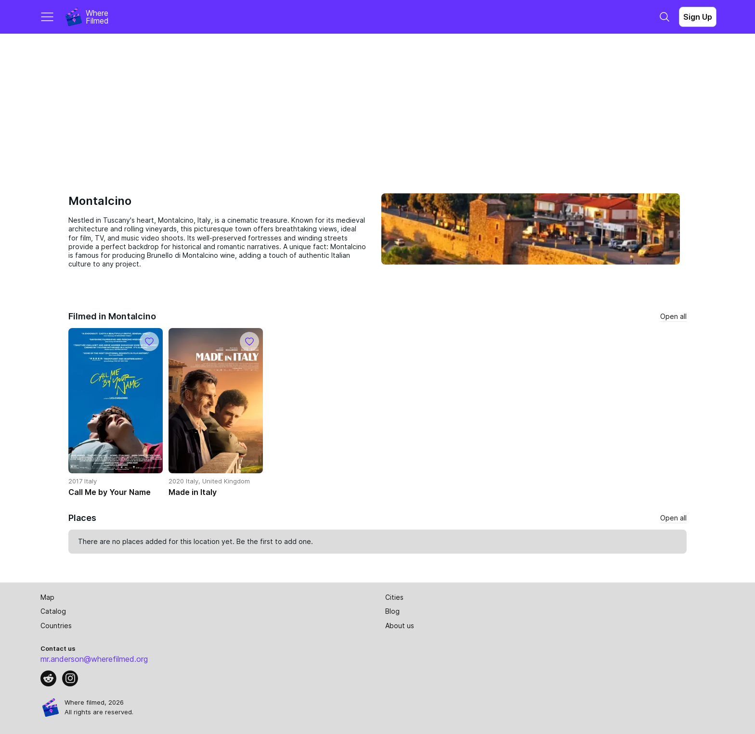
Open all (673, 316)
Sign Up (697, 17)
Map (47, 597)
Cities (394, 597)
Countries (56, 625)
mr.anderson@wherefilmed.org (94, 659)
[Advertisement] (377, 105)
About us (399, 625)
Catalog (53, 611)
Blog (392, 611)
